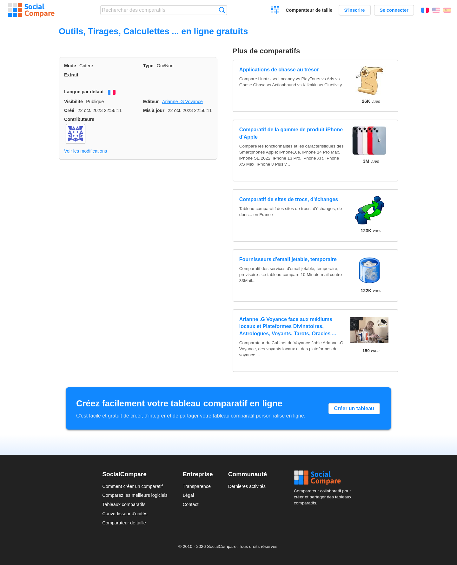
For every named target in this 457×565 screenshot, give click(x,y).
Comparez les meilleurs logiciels (135, 495)
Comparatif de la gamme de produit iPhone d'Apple (291, 133)
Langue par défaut (84, 91)
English (436, 10)
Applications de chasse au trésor (279, 69)
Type (148, 65)
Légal (188, 495)
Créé (69, 110)
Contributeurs (79, 119)
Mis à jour (153, 110)
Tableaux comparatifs (123, 504)
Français (425, 10)
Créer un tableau (354, 408)
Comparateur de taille (309, 10)
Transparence (197, 486)
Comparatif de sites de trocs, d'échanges (288, 199)
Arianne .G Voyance (182, 101)
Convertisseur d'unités (124, 513)
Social (324, 477)
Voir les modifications (85, 151)
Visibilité (73, 101)
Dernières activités (247, 486)
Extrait (71, 74)
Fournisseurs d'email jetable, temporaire (288, 259)
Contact (191, 504)
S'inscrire (354, 10)
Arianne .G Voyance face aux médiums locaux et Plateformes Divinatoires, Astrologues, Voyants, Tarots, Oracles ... (287, 326)
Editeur (151, 101)
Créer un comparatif (275, 10)
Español (447, 10)
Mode (70, 65)
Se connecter (394, 10)
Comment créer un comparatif (132, 486)
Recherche (222, 10)
